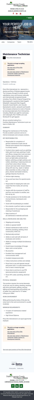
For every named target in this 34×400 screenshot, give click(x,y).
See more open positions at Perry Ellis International (17, 349)
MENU (29, 18)
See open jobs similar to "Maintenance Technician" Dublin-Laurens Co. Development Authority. (18, 73)
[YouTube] (20, 13)
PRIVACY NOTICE (17, 397)
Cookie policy (20, 368)
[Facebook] (13, 13)
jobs (3, 42)
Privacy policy (12, 368)
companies (10, 42)
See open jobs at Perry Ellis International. (14, 68)
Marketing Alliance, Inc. (24, 395)
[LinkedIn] (16, 13)
